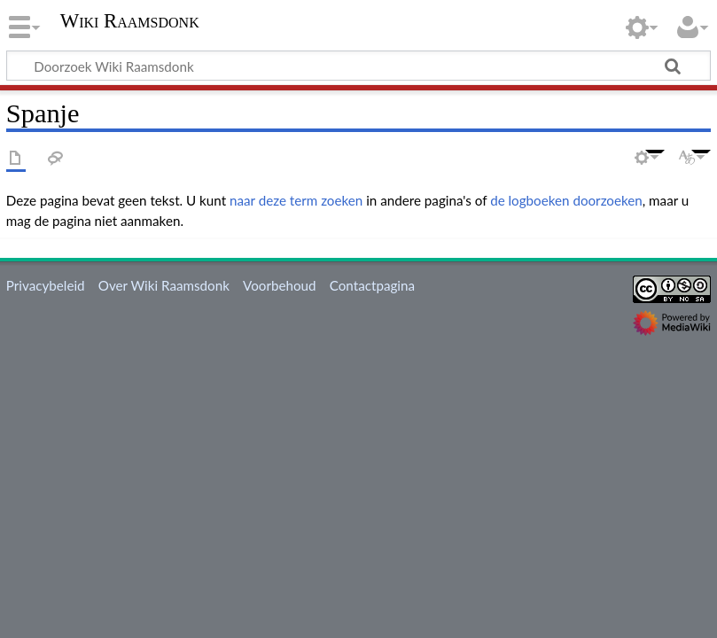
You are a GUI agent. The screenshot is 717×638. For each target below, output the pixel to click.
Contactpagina (372, 285)
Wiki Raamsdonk (129, 21)
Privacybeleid (45, 285)
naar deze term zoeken (296, 200)
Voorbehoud (279, 285)
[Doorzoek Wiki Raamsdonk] (358, 65)
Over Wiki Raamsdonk (164, 285)
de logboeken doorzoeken (566, 200)
